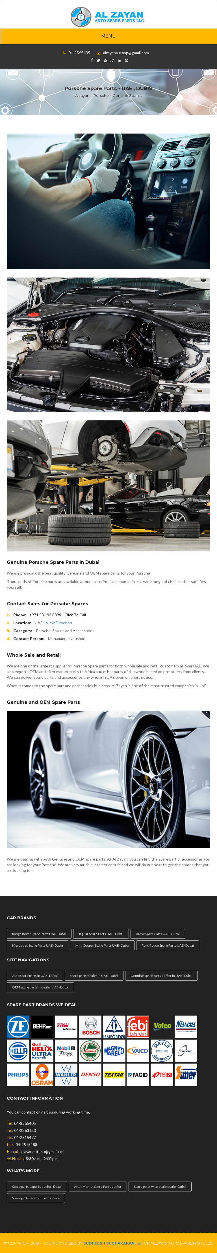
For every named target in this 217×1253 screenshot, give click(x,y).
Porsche (101, 95)
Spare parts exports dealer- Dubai (37, 1186)
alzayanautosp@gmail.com (126, 52)
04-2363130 (25, 1130)
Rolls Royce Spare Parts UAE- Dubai (168, 945)
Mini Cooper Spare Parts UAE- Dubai (102, 945)
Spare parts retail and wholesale (36, 1198)
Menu (108, 36)
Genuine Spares (127, 95)
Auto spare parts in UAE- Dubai (35, 975)
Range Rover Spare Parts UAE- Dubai (39, 934)
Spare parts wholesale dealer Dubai (160, 1186)
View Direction (59, 622)
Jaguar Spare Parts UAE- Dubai (101, 934)
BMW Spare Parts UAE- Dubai (158, 934)
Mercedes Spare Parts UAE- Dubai (37, 945)
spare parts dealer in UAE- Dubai (94, 975)
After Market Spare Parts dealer (97, 1186)
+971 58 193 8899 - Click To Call (57, 614)
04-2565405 (79, 52)
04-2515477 (25, 1137)
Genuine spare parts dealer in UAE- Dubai (161, 975)
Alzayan (82, 95)
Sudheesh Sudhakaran (108, 1243)
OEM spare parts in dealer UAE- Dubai (40, 987)
